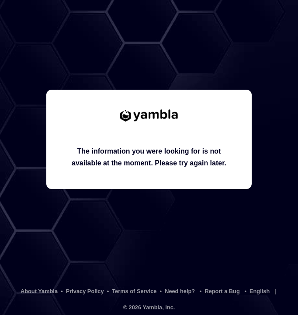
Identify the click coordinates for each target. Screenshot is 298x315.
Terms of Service (134, 291)
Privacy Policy (85, 291)
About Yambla (39, 291)
